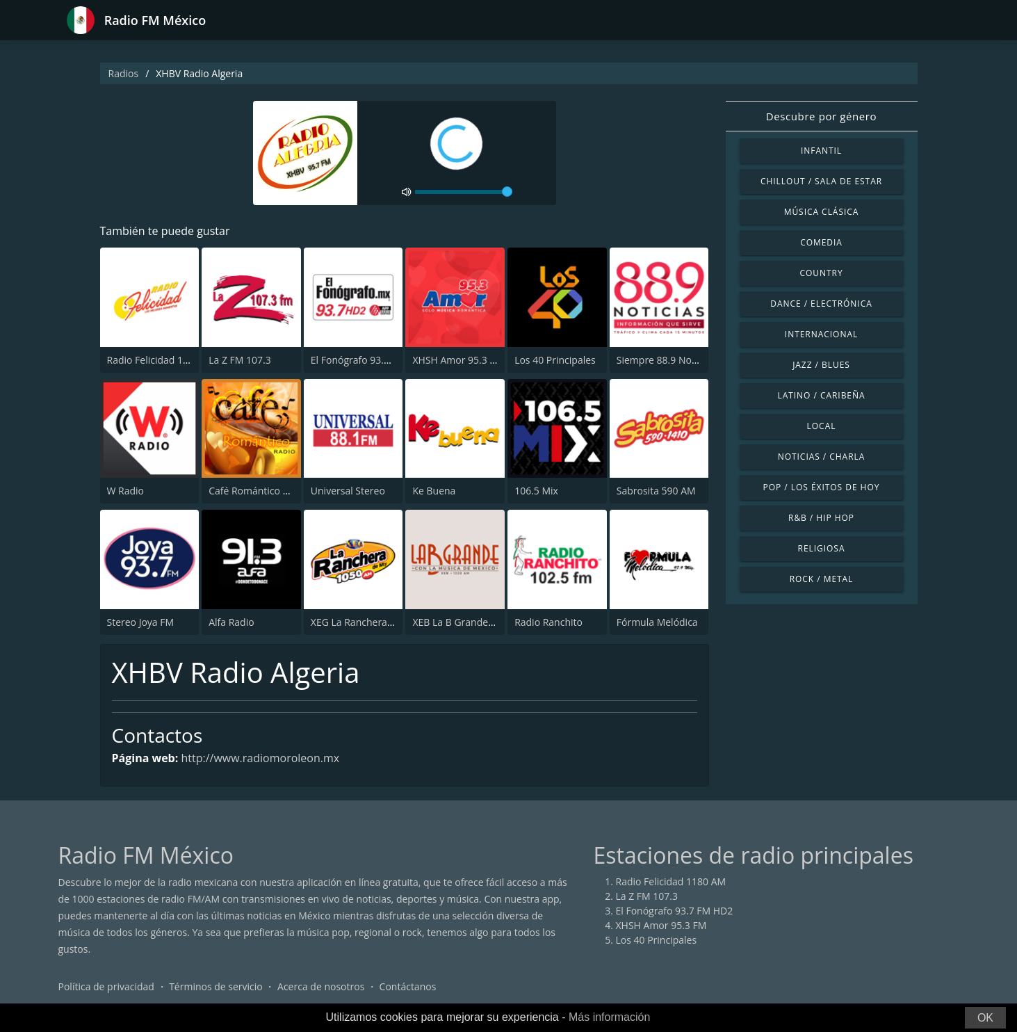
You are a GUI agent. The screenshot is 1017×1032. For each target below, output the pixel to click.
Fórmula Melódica (657, 622)
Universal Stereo (348, 490)
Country (821, 273)
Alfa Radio (231, 622)
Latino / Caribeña (821, 395)
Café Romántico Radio (258, 490)
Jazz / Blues (821, 365)
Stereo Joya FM (140, 622)
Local (821, 426)
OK (985, 1018)
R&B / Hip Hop (821, 518)
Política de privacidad (106, 986)
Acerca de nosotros (320, 986)
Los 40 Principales (555, 359)
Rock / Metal (822, 579)
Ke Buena (433, 490)
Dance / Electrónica (821, 303)
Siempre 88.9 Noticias (666, 359)
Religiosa (821, 548)
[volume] (463, 192)
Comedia (821, 242)
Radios (123, 73)
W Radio (126, 490)
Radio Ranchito (548, 622)
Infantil (821, 150)
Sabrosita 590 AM (656, 490)
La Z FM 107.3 (240, 359)
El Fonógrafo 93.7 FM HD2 (369, 359)
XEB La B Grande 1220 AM (471, 622)
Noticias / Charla (821, 456)
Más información (609, 1017)
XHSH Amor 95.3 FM (457, 359)
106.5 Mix (536, 490)
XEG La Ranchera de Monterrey (381, 622)
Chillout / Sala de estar (821, 181)
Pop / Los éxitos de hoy (821, 487)
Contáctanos (408, 986)
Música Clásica (821, 212)
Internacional (821, 334)
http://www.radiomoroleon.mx (260, 758)
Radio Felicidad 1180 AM (162, 359)
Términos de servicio (216, 986)
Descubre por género (821, 116)
